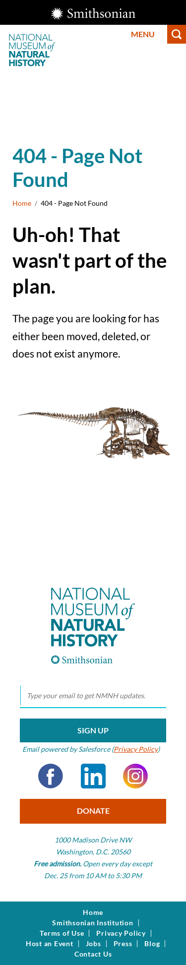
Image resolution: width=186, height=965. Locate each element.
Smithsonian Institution (92, 922)
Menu (143, 34)
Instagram (135, 776)
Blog (152, 943)
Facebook (50, 776)
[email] (93, 695)
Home (21, 203)
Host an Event (49, 943)
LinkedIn (93, 776)
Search (176, 34)
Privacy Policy (136, 749)
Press (123, 943)
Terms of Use (62, 933)
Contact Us (93, 954)
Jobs (93, 943)
